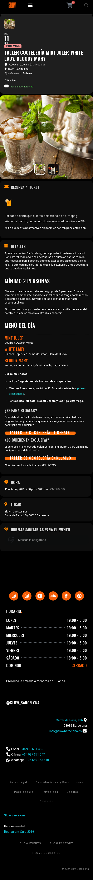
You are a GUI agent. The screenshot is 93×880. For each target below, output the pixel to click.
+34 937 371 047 (33, 754)
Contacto (47, 801)
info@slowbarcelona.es (65, 731)
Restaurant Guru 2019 (19, 832)
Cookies (73, 791)
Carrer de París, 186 (69, 720)
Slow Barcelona (14, 815)
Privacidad (50, 791)
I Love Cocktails (47, 853)
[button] (30, 5)
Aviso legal (18, 782)
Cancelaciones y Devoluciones (59, 782)
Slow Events (30, 843)
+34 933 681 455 (31, 749)
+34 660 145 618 (37, 760)
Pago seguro (24, 791)
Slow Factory (61, 843)
